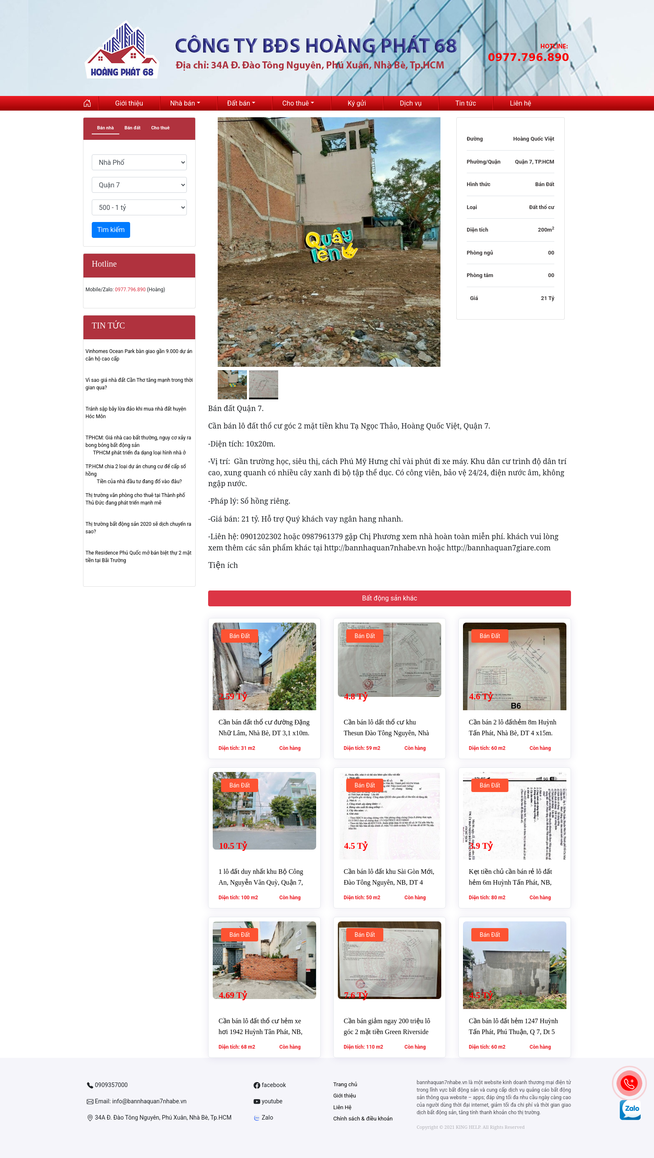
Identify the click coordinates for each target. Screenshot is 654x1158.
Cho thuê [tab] (160, 128)
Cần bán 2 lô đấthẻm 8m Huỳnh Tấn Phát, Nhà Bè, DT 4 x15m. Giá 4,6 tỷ (512, 733)
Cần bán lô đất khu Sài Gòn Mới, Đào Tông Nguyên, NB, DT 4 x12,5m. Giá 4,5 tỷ (389, 882)
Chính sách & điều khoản (362, 1118)
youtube (268, 1101)
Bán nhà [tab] (105, 128)
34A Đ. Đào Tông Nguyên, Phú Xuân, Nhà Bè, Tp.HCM (159, 1117)
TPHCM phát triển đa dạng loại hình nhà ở (139, 453)
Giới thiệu (344, 1095)
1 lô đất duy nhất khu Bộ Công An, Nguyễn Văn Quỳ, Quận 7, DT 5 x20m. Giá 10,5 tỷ (261, 882)
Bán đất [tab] (132, 128)
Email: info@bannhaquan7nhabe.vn (136, 1101)
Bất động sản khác (389, 598)
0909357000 (107, 1085)
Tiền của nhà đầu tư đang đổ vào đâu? (139, 481)
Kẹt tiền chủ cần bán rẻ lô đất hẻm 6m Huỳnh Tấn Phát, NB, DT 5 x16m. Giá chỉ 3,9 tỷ (510, 882)
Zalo (263, 1117)
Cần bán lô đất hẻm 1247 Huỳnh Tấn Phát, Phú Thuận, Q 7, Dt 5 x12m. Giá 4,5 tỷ (513, 1031)
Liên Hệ (342, 1107)
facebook (270, 1085)
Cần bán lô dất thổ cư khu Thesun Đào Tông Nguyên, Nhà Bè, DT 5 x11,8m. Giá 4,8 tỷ (386, 733)
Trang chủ (345, 1084)
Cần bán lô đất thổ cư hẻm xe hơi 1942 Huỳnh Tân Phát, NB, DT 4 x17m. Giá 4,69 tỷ (260, 1031)
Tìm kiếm (111, 230)
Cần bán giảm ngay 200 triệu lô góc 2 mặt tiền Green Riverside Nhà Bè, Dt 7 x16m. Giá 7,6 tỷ (387, 1031)
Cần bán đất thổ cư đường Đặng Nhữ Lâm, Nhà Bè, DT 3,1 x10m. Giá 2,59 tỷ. (264, 733)
